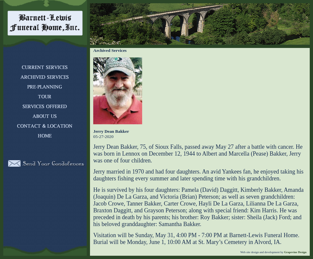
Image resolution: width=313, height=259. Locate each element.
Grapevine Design (294, 252)
